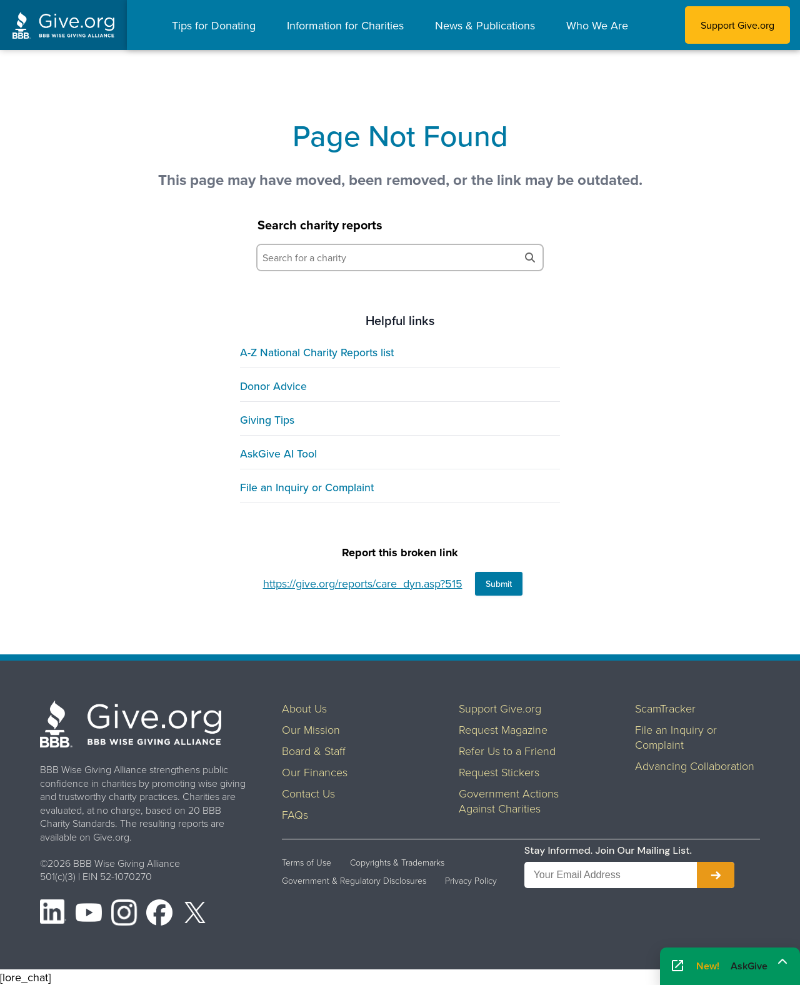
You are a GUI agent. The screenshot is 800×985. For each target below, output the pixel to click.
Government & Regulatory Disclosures (354, 880)
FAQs (295, 814)
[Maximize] (782, 962)
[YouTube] (89, 914)
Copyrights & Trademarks (397, 862)
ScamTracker (665, 708)
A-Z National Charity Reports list (317, 352)
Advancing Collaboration (694, 765)
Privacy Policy (471, 880)
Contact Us (308, 793)
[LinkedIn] (53, 914)
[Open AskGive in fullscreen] (677, 966)
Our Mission (311, 729)
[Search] (530, 257)
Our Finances (315, 771)
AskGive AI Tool (278, 453)
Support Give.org (737, 25)
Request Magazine (503, 729)
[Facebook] (159, 914)
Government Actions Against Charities (509, 801)
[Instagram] (124, 914)
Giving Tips (267, 420)
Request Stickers (499, 771)
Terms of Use (306, 862)
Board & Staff (314, 750)
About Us (304, 708)
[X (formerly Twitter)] (195, 914)
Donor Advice (273, 386)
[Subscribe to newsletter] (715, 875)
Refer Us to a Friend (507, 750)
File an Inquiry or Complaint (307, 487)
